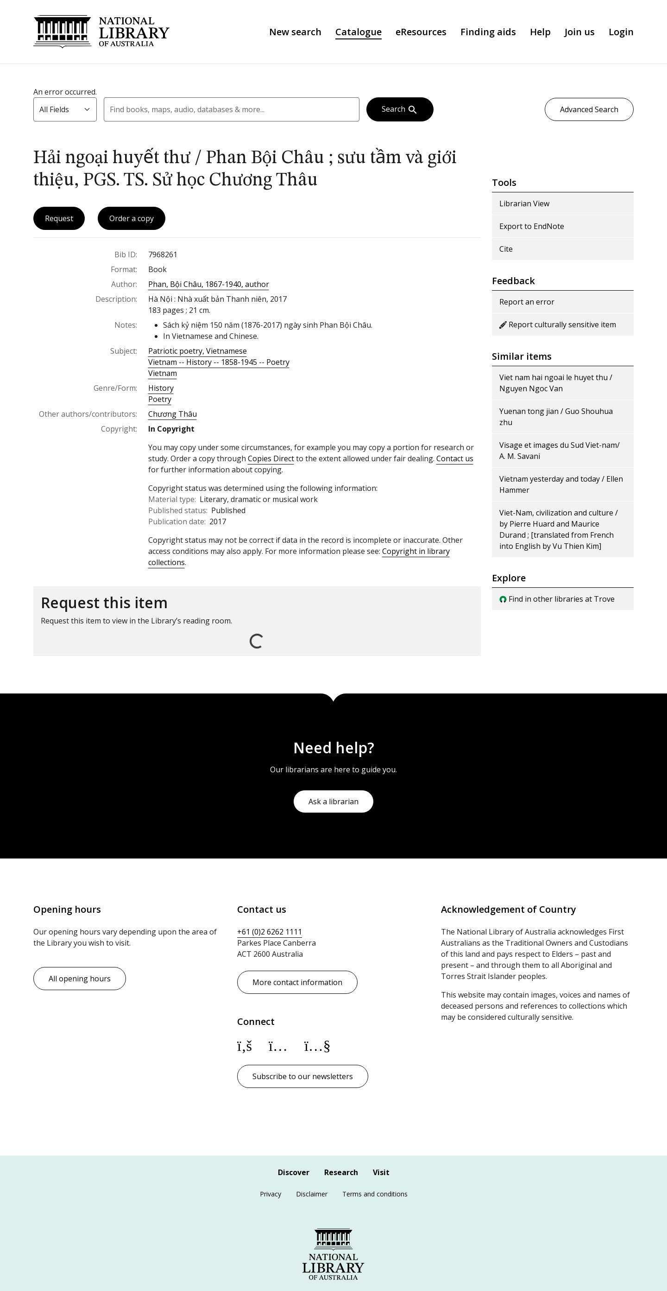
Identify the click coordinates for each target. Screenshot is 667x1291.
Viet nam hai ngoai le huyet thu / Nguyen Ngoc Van (555, 383)
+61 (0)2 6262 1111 (269, 932)
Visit (381, 1172)
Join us (580, 32)
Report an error (526, 302)
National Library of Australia (101, 32)
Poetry (159, 399)
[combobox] (231, 109)
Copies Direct (271, 458)
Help (540, 32)
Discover (293, 1172)
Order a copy (131, 218)
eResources (421, 32)
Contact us (454, 458)
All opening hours (80, 978)
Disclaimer (311, 1193)
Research (341, 1172)
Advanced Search (589, 109)
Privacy (270, 1193)
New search (295, 32)
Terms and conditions (375, 1193)
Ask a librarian (333, 801)
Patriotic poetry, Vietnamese (197, 351)
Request (59, 218)
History (161, 388)
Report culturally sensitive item (557, 324)
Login (621, 32)
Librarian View (524, 203)
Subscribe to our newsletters (302, 1076)
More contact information (297, 982)
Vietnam (162, 373)
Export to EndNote (531, 226)
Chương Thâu (172, 414)
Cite (506, 249)
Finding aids (488, 32)
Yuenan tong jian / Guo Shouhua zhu (556, 416)
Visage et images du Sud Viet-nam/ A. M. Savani (559, 450)
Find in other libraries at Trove (557, 599)
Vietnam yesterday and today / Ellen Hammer (561, 484)
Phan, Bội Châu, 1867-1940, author (208, 284)
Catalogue (358, 32)
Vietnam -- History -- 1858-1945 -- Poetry (218, 362)
